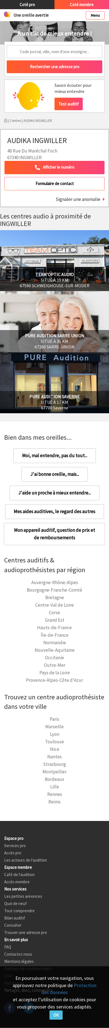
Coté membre (82, 4)
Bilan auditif (14, 918)
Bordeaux (54, 779)
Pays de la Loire (54, 673)
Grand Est (54, 620)
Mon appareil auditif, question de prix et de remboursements (54, 534)
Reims (54, 802)
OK (56, 1015)
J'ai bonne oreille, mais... (54, 474)
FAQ (7, 947)
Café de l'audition (19, 874)
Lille (54, 787)
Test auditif (68, 104)
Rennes (54, 794)
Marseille (54, 727)
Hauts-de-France (54, 627)
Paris (54, 719)
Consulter (13, 925)
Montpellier (54, 772)
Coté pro (27, 4)
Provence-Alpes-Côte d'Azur (54, 680)
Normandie (54, 643)
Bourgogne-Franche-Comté (54, 590)
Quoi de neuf (15, 903)
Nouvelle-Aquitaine (55, 650)
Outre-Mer (54, 665)
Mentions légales (19, 961)
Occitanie (54, 658)
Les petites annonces (23, 896)
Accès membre (17, 881)
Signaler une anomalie (78, 199)
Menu (95, 15)
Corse (54, 612)
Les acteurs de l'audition (25, 860)
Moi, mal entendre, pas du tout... (54, 455)
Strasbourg (54, 764)
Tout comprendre (19, 910)
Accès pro (12, 852)
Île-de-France (54, 635)
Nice (54, 749)
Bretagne (54, 597)
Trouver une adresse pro (25, 932)
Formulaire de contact (54, 183)
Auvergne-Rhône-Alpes (54, 582)
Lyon (54, 734)
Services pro (15, 845)
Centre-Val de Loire (54, 605)
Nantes (54, 757)
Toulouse (54, 742)
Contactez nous (18, 954)
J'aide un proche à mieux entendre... (54, 493)
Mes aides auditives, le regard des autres (54, 511)
